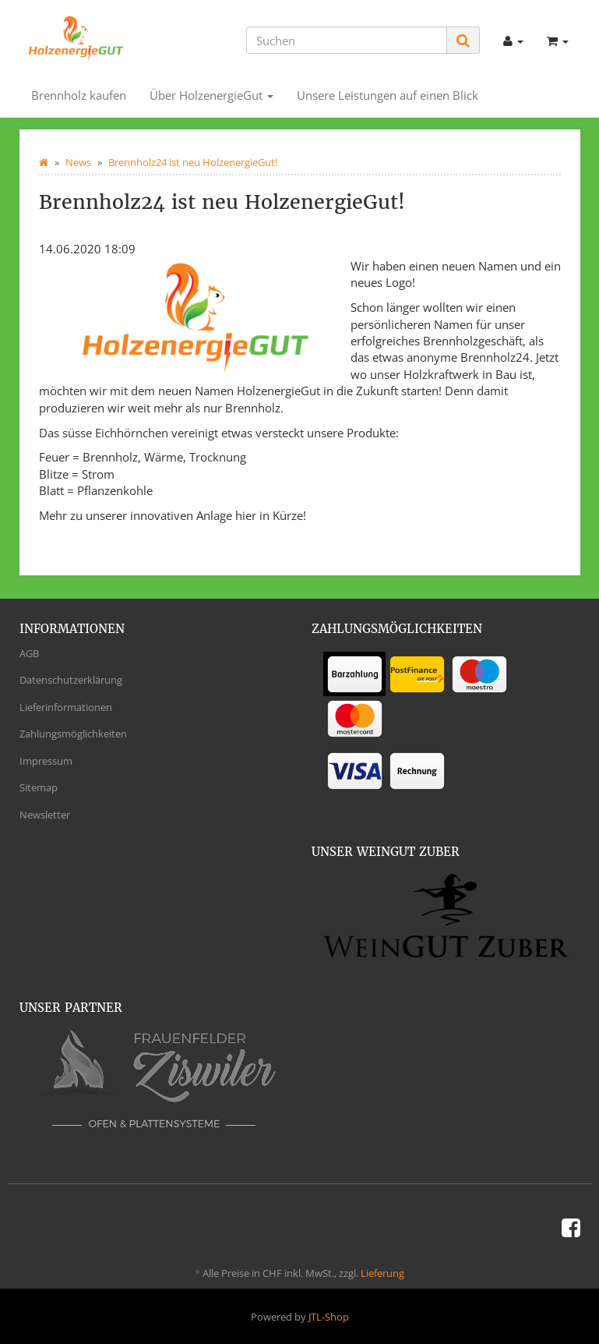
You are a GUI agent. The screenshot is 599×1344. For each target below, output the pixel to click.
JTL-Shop (328, 1317)
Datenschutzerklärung (70, 680)
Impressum (45, 761)
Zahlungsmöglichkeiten (73, 734)
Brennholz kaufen (78, 95)
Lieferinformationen (65, 707)
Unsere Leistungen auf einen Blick (387, 95)
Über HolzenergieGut (211, 95)
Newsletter (44, 815)
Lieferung (382, 1273)
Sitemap (38, 787)
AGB (29, 653)
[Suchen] (346, 40)
